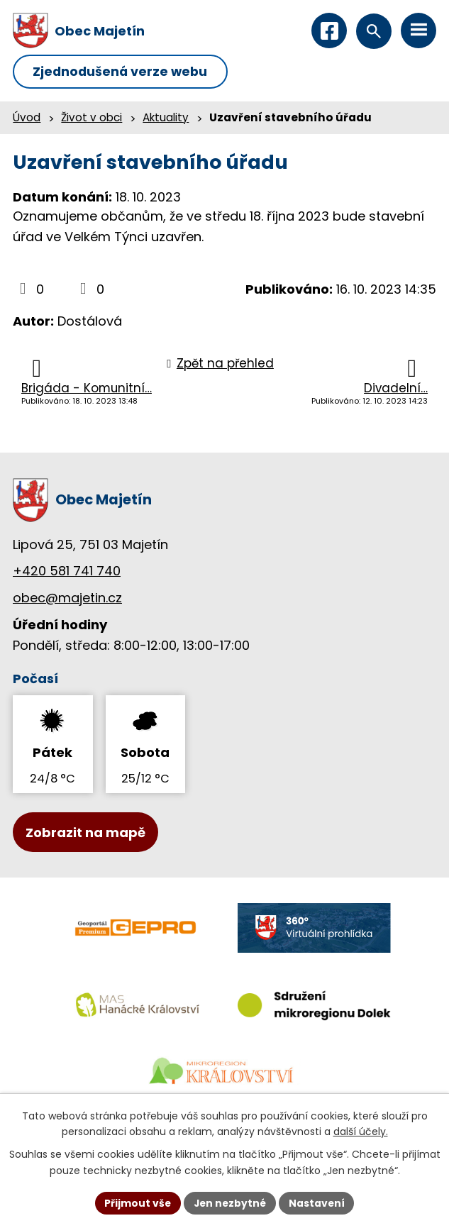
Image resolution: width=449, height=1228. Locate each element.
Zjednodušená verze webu (122, 72)
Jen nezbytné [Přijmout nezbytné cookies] (230, 1202)
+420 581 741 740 (67, 571)
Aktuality (166, 118)
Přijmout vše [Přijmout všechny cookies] (136, 1202)
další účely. (360, 1131)
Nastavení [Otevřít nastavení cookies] (318, 1202)
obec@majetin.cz (67, 598)
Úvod (26, 118)
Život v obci (91, 118)
